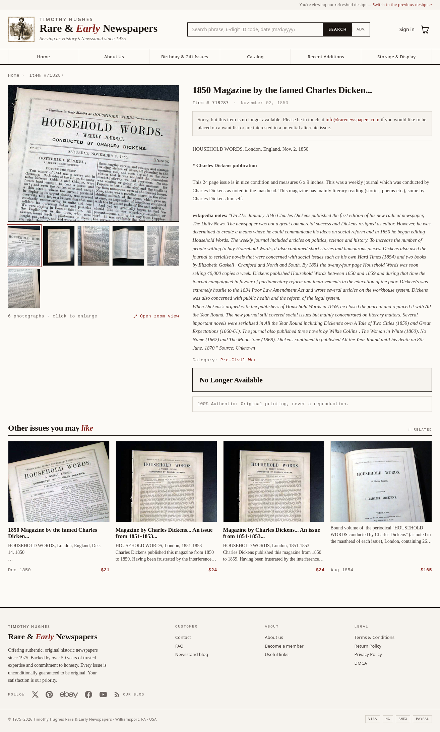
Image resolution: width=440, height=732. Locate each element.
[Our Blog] (129, 694)
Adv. (361, 28)
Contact (183, 637)
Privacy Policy (368, 654)
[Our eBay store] (69, 694)
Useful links (276, 654)
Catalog (255, 57)
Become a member (284, 646)
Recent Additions (326, 57)
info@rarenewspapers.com (352, 119)
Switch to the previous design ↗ (402, 4)
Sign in (407, 29)
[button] (93, 153)
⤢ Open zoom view (156, 316)
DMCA (361, 663)
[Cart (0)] (425, 29)
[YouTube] (103, 694)
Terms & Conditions (374, 637)
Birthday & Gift (184, 57)
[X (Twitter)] (35, 694)
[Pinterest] (49, 694)
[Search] (337, 29)
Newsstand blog (191, 654)
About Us (114, 57)
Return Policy (368, 646)
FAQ (179, 646)
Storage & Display (396, 57)
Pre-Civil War (239, 360)
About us (274, 637)
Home (43, 57)
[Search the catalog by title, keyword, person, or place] (255, 29)
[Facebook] (88, 694)
